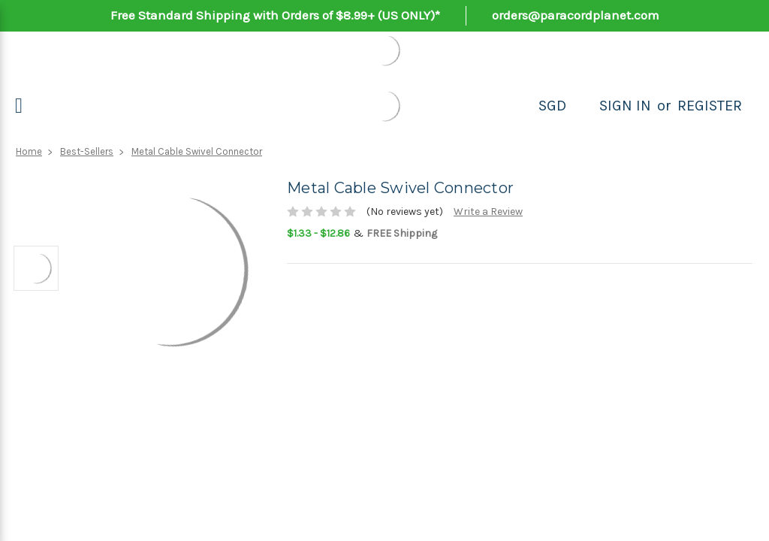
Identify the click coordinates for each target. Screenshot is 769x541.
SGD (552, 105)
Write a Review (488, 211)
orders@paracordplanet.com (575, 15)
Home (29, 151)
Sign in (625, 105)
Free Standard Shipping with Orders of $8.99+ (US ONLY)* (275, 15)
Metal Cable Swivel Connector (196, 151)
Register (709, 105)
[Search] (582, 105)
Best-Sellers (86, 151)
